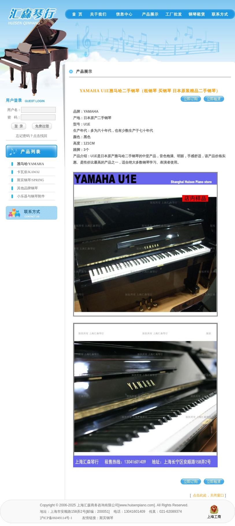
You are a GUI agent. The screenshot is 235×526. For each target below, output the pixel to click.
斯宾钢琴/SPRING (30, 180)
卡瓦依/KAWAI (28, 172)
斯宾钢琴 (106, 518)
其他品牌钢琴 (27, 188)
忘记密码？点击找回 (31, 136)
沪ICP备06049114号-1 (56, 518)
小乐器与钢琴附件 (31, 196)
